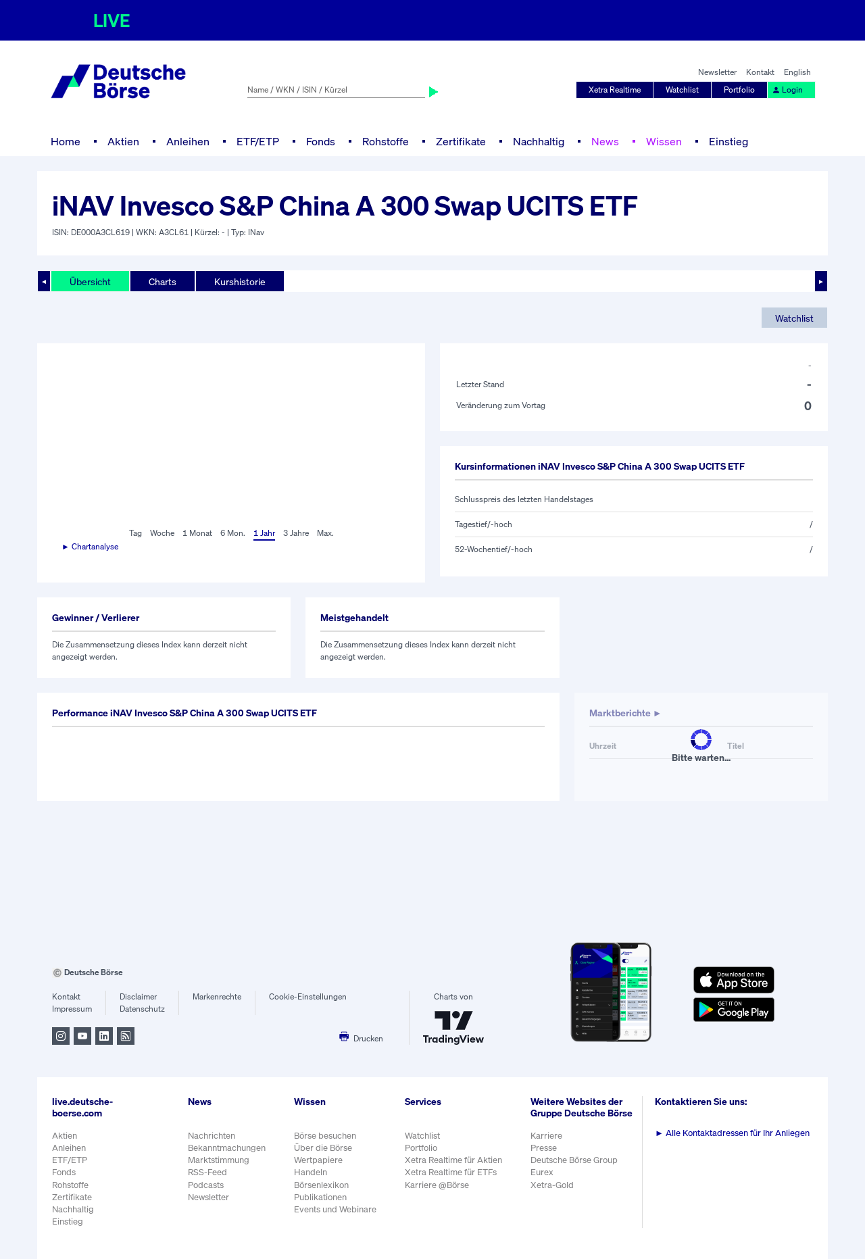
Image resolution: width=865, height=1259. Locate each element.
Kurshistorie (240, 281)
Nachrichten (211, 1135)
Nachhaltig (538, 141)
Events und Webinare (335, 1209)
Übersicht (90, 281)
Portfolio (739, 89)
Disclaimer (138, 996)
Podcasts (206, 1185)
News (605, 141)
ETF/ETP (258, 141)
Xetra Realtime (615, 89)
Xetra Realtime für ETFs (451, 1172)
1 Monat (197, 533)
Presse (543, 1148)
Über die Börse (323, 1148)
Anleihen (187, 141)
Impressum (72, 1009)
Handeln (310, 1172)
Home (65, 141)
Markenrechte (217, 996)
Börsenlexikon (321, 1185)
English (797, 72)
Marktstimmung (218, 1160)
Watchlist (682, 89)
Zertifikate (461, 141)
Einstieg (728, 141)
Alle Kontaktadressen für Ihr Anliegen (732, 1133)
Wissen (664, 141)
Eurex (541, 1172)
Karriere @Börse (437, 1185)
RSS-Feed (207, 1172)
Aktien (123, 141)
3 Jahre (296, 533)
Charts (162, 281)
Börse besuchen (325, 1135)
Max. (325, 533)
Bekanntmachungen (227, 1148)
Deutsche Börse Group (574, 1160)
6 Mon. (232, 533)
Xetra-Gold (552, 1185)
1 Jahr (264, 533)
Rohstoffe (385, 141)
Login (787, 89)
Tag (135, 533)
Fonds (320, 141)
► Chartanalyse (89, 546)
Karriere (546, 1135)
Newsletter (717, 72)
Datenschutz (142, 1009)
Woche (162, 533)
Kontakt (760, 72)
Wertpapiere (318, 1160)
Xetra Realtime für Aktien (453, 1160)
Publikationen (320, 1197)
